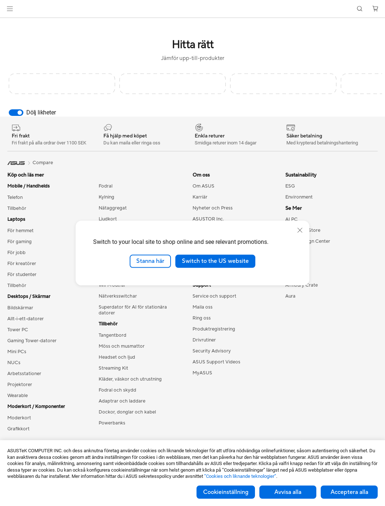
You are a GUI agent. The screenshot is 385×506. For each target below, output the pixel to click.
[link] (193, 9)
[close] (300, 230)
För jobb (16, 253)
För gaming (19, 242)
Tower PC (17, 330)
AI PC (291, 219)
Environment (299, 197)
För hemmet (20, 231)
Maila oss (202, 307)
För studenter (22, 274)
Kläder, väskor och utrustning (130, 379)
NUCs (13, 363)
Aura (290, 296)
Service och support (214, 296)
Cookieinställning (225, 492)
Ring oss (201, 318)
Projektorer (19, 385)
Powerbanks (112, 423)
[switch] (16, 112)
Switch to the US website (215, 261)
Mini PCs (16, 352)
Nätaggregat (113, 208)
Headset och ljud (117, 357)
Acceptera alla (349, 492)
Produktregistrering (213, 329)
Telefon (15, 197)
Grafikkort (18, 429)
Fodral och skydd (117, 390)
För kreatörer (21, 264)
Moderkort (19, 418)
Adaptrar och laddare (122, 401)
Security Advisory (211, 351)
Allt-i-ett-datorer (25, 319)
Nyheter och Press (212, 208)
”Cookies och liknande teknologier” (240, 476)
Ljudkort (108, 219)
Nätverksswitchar (118, 296)
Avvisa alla (287, 492)
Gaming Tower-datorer (32, 341)
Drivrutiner (204, 340)
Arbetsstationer (24, 374)
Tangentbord (112, 335)
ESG (290, 186)
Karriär (199, 197)
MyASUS (202, 373)
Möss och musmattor (122, 346)
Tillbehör (16, 208)
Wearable (17, 396)
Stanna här (150, 261)
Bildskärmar (20, 308)
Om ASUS (203, 186)
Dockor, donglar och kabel (127, 412)
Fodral (106, 186)
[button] (10, 8)
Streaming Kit (113, 368)
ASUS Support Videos (216, 362)
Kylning (106, 197)
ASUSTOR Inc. (208, 219)
